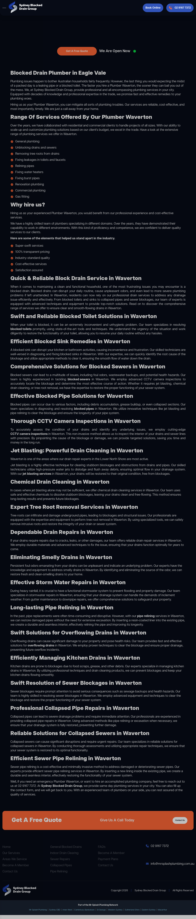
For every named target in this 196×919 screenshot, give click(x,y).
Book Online (152, 8)
